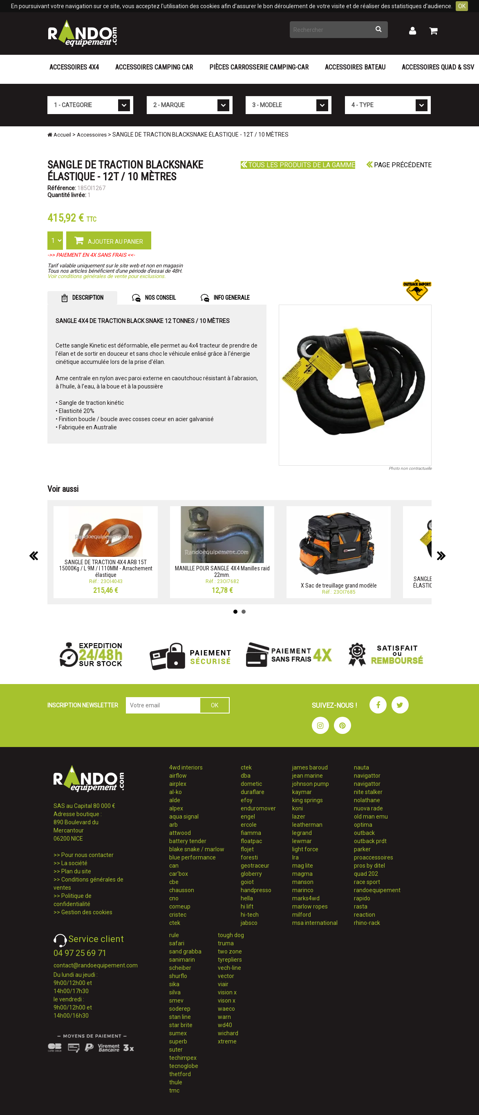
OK (462, 6)
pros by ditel (369, 865)
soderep (179, 1008)
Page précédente (399, 165)
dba (246, 775)
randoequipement (377, 890)
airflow (178, 775)
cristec (177, 914)
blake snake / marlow (196, 849)
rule (174, 935)
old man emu (371, 816)
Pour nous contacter (87, 855)
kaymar (302, 792)
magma (302, 873)
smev (176, 1000)
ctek (174, 923)
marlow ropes (310, 906)
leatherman (307, 824)
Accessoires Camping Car (154, 67)
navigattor (367, 775)
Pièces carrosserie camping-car (259, 67)
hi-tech (250, 914)
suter (176, 1049)
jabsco (249, 923)
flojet (247, 849)
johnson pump (310, 784)
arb (173, 824)
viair (223, 984)
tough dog (231, 935)
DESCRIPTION (82, 298)
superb (178, 1041)
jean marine (307, 775)
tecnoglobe (183, 1066)
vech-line (229, 968)
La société (74, 863)
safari (176, 943)
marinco (302, 890)
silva (175, 992)
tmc (174, 1090)
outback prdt (370, 841)
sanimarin (182, 959)
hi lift (247, 906)
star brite (180, 1025)
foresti (249, 857)
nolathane (367, 800)
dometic (251, 784)
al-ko (175, 792)
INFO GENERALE (225, 298)
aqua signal (184, 816)
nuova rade (368, 808)
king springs (307, 800)
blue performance (192, 857)
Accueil (59, 135)
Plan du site (76, 871)
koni (297, 808)
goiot (247, 882)
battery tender (187, 841)
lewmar (302, 841)
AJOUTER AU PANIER (108, 240)
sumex (178, 1033)
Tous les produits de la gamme (298, 165)
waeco (226, 1008)
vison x (226, 1000)
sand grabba (185, 951)
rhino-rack (367, 923)
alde (174, 800)
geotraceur (255, 865)
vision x (227, 992)
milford (301, 914)
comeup (179, 906)
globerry (251, 873)
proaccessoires (373, 857)
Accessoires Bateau (355, 67)
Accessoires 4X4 (74, 67)
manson (302, 882)
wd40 (225, 1025)
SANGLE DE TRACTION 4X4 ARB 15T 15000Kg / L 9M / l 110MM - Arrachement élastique (105, 568)
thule (175, 1082)
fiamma (251, 833)
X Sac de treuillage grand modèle (339, 585)
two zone (230, 951)
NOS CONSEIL (154, 298)
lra (295, 857)
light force (305, 849)
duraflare (252, 792)
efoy (247, 800)
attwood (180, 833)
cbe (174, 882)
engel (248, 816)
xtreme (227, 1041)
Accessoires (92, 135)
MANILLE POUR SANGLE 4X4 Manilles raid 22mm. (222, 571)
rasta (360, 906)
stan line (180, 1017)
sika (174, 984)
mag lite (302, 865)
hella (247, 898)
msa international (315, 923)
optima (363, 824)
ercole (249, 824)
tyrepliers (230, 959)
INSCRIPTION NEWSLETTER (82, 705)
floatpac (251, 841)
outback (364, 833)
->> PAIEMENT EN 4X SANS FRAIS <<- (91, 255)
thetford (180, 1074)
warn (224, 1017)
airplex (177, 784)
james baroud (310, 767)
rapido (362, 898)
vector (226, 976)
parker (362, 849)
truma (226, 943)
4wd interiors (186, 767)
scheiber (180, 968)
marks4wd (306, 898)
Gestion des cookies (86, 912)
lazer (298, 816)
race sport (367, 882)
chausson (181, 890)
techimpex (183, 1057)
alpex (176, 808)
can (174, 865)
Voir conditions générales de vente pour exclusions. (106, 276)
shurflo (178, 976)
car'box (178, 873)
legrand (302, 833)
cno (174, 898)
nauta (361, 767)
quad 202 (366, 873)
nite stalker (368, 792)
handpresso (256, 890)
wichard (228, 1033)
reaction (364, 914)
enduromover (258, 808)
